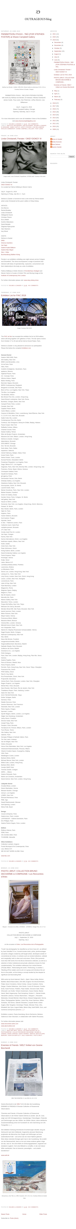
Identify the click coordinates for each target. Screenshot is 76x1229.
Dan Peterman (28, 125)
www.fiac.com (5, 856)
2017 (54, 106)
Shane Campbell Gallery (25, 128)
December (57, 42)
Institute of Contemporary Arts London (13, 275)
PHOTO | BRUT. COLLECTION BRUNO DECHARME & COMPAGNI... (64, 80)
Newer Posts (5, 1214)
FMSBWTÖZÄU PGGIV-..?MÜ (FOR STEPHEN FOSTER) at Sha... (64, 64)
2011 (54, 123)
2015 (54, 112)
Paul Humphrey (27, 1035)
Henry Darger (12, 1033)
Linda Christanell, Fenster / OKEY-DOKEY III (21, 139)
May (55, 91)
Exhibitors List (26, 348)
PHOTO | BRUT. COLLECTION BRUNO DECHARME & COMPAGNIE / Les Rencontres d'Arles (22, 874)
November (57, 45)
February (57, 99)
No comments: (33, 124)
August (56, 54)
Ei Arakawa (5, 127)
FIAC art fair (8, 336)
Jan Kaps (4, 245)
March (56, 96)
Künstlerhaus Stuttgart (32, 271)
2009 (54, 129)
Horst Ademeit (24, 1033)
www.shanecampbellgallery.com (25, 121)
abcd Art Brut (12, 1030)
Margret (4, 1035)
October (57, 48)
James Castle (15, 127)
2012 (54, 120)
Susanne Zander (56, 147)
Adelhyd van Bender (14, 125)
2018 (54, 103)
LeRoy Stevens (26, 127)
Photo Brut (38, 1035)
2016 (54, 109)
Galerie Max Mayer (7, 250)
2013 (54, 117)
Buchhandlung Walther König (10, 254)
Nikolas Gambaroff (8, 128)
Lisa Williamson (38, 127)
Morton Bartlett (14, 1035)
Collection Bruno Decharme (23, 1032)
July (55, 57)
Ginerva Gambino (7, 243)
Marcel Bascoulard (37, 1033)
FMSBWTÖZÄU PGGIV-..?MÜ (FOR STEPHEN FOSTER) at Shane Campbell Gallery (22, 35)
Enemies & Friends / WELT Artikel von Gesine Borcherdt (21, 1046)
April (56, 94)
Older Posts (43, 1214)
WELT (19, 1104)
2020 (54, 37)
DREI (3, 240)
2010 (54, 126)
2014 (54, 115)
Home (24, 1214)
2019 (54, 40)
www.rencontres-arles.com (9, 1023)
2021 (54, 34)
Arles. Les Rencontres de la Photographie (30, 944)
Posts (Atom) (14, 1218)
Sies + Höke (5, 252)
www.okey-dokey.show (31, 280)
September (58, 51)
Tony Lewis (39, 128)
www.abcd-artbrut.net (8, 1026)
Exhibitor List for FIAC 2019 (13, 295)
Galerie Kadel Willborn (8, 247)
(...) (23, 1009)
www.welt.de (5, 1155)
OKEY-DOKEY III (6, 184)
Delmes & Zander (40, 125)
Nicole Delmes (55, 144)
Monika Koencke (56, 142)
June (56, 60)
